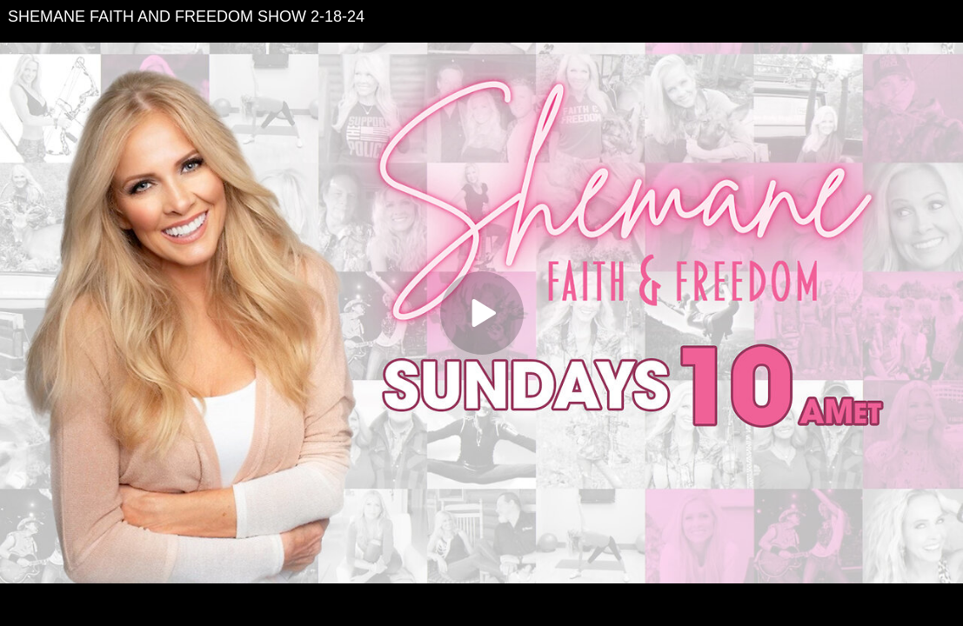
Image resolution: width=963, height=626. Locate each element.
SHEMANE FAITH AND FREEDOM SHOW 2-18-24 (186, 16)
